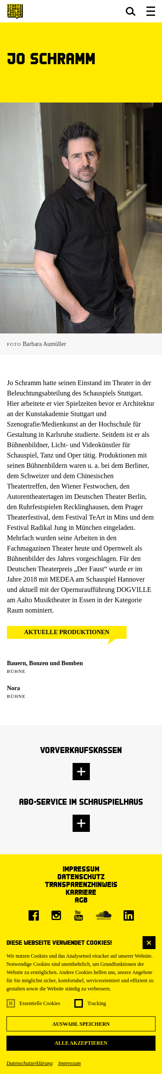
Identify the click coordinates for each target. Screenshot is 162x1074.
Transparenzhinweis (81, 884)
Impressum (69, 1063)
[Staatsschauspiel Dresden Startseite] (15, 11)
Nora (13, 688)
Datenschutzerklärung (29, 1063)
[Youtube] (78, 915)
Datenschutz (81, 876)
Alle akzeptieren (80, 1043)
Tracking (96, 1003)
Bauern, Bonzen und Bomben (45, 663)
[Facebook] (34, 915)
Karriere (81, 892)
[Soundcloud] (103, 915)
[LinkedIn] (129, 915)
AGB (81, 899)
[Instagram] (56, 915)
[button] (131, 11)
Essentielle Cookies (39, 1003)
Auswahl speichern (81, 1024)
